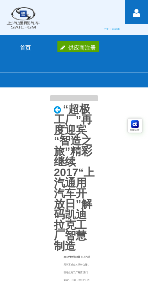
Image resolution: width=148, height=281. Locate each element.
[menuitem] (25, 47)
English (116, 28)
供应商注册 (78, 47)
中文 (106, 28)
